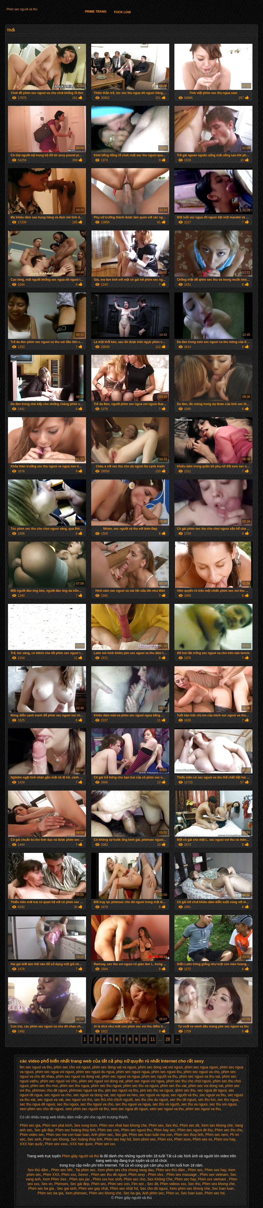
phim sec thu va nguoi (140, 1086)
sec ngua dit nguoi (212, 1090)
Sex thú (171, 1125)
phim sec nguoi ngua (132, 1072)
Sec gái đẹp (43, 1130)
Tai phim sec (86, 1170)
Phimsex (61, 1184)
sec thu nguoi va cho (96, 1104)
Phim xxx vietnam (212, 1179)
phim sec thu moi (44, 1086)
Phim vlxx (156, 1174)
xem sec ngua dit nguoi (129, 1109)
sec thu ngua (228, 1100)
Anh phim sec (102, 1135)
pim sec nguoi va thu (121, 1090)
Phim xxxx (182, 1139)
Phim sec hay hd (117, 1139)
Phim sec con (108, 1130)
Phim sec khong (56, 1139)
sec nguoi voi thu (78, 1100)
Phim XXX (51, 1174)
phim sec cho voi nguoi (72, 1067)
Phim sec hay (185, 1179)
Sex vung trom (85, 1125)
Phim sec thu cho (228, 1130)
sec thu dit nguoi (183, 1100)
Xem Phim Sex (55, 1179)
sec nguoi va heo (123, 1095)
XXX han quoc (81, 1144)
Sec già (121, 1135)
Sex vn (46, 1184)
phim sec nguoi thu (167, 1072)
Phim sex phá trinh (57, 1125)
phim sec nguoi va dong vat (78, 1076)
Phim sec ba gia (41, 1188)
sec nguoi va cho (57, 1095)
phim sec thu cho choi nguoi (188, 1081)
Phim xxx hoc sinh (107, 1179)
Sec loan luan (223, 1188)
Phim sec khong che (105, 1193)
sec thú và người (166, 1104)
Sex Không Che (160, 1179)
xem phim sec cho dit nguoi (41, 1109)
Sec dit (152, 1184)
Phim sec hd (214, 1193)
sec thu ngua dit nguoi (37, 1104)
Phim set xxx (105, 1144)
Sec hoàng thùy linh (86, 1139)
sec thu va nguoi (194, 1104)
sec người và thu (184, 1095)
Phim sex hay (215, 1170)
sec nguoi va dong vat (90, 1095)
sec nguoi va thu (213, 1095)
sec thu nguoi (67, 1104)
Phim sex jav (80, 1179)
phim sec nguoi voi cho (58, 1081)
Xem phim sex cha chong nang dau (125, 1170)
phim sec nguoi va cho (201, 1072)
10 (144, 1039)
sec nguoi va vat (50, 1100)
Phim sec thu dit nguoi (108, 1174)
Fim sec (138, 1184)
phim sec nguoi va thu (203, 1109)
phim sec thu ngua (74, 1086)
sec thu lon (206, 1100)
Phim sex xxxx (56, 1144)
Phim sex (156, 1125)
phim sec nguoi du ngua (95, 1072)
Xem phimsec (76, 1193)
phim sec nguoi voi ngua (145, 1081)
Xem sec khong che (217, 1125)
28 (167, 1039)
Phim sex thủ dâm (171, 1170)
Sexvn (83, 1174)
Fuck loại (122, 12)
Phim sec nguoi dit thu (195, 1130)
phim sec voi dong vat (206, 1086)
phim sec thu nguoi (106, 1086)
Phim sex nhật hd (124, 1188)
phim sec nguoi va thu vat (199, 1076)
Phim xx (172, 1193)
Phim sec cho (134, 1179)
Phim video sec (32, 1135)
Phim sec (195, 1170)
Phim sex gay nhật (93, 1188)
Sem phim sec (144, 1139)
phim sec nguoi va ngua (121, 1076)
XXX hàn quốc (31, 1144)
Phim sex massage (182, 1174)
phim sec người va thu (159, 1076)
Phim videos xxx (173, 1184)
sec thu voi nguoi (223, 1104)
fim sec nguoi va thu (36, 1067)
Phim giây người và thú (81, 1156)
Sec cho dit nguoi (153, 1188)
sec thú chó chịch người (113, 1100)
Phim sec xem (216, 1135)
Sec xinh (34, 1139)
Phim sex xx (202, 1139)
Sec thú (194, 1184)
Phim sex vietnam (214, 1174)
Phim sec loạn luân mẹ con (150, 1135)
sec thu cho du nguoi (151, 1100)
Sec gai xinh (66, 1188)
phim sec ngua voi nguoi (54, 1072)
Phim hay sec (164, 1130)
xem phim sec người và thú (87, 1109)
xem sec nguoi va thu (167, 1109)
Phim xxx (165, 1139)
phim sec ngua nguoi (201, 1067)
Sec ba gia (131, 1193)
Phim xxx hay (224, 1139)
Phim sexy (137, 1174)
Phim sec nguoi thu (136, 1130)
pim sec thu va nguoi (156, 1090)
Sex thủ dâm (38, 1170)
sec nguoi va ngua (154, 1095)
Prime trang (95, 11)
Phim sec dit (189, 1125)
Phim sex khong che (218, 1184)
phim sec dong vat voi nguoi (160, 1067)
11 (152, 1039)
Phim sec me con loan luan (67, 1135)
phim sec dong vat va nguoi (114, 1067)
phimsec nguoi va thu (86, 1090)
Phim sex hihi (62, 1170)
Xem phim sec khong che (190, 1188)
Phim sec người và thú (21, 9)
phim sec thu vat (173, 1086)
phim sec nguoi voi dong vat (101, 1081)
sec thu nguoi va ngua (133, 1104)
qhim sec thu (185, 1090)
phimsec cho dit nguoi (49, 1090)
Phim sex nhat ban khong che (123, 1125)
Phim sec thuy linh (188, 1135)
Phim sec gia (30, 1125)
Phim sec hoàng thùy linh (75, 1130)
